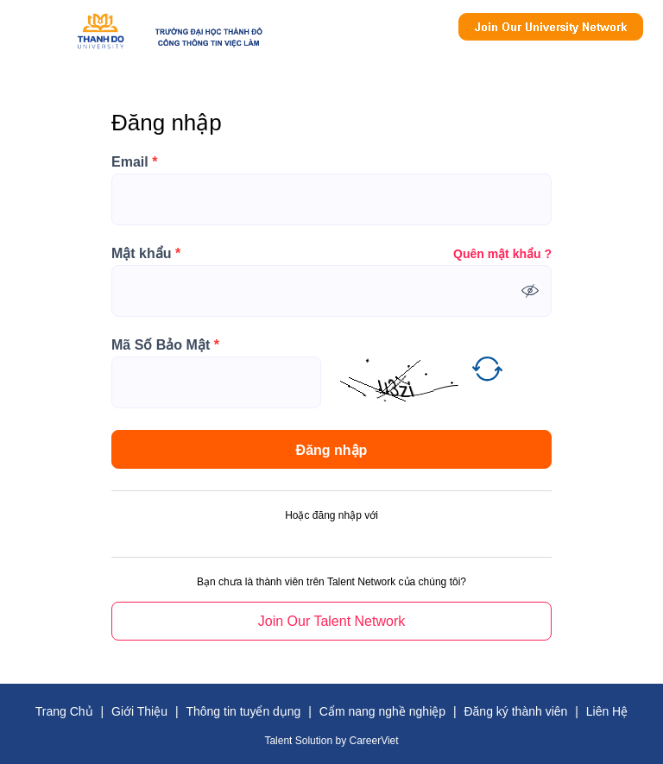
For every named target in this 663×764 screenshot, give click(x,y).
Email (134, 162)
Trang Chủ (64, 711)
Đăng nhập (332, 450)
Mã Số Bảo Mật (165, 345)
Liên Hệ (607, 711)
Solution (315, 741)
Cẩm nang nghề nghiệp (382, 711)
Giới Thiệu (139, 711)
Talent (279, 741)
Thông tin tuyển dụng (243, 711)
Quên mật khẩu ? (502, 254)
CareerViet (373, 741)
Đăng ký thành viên (515, 711)
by (342, 741)
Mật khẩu (145, 254)
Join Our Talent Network (550, 27)
